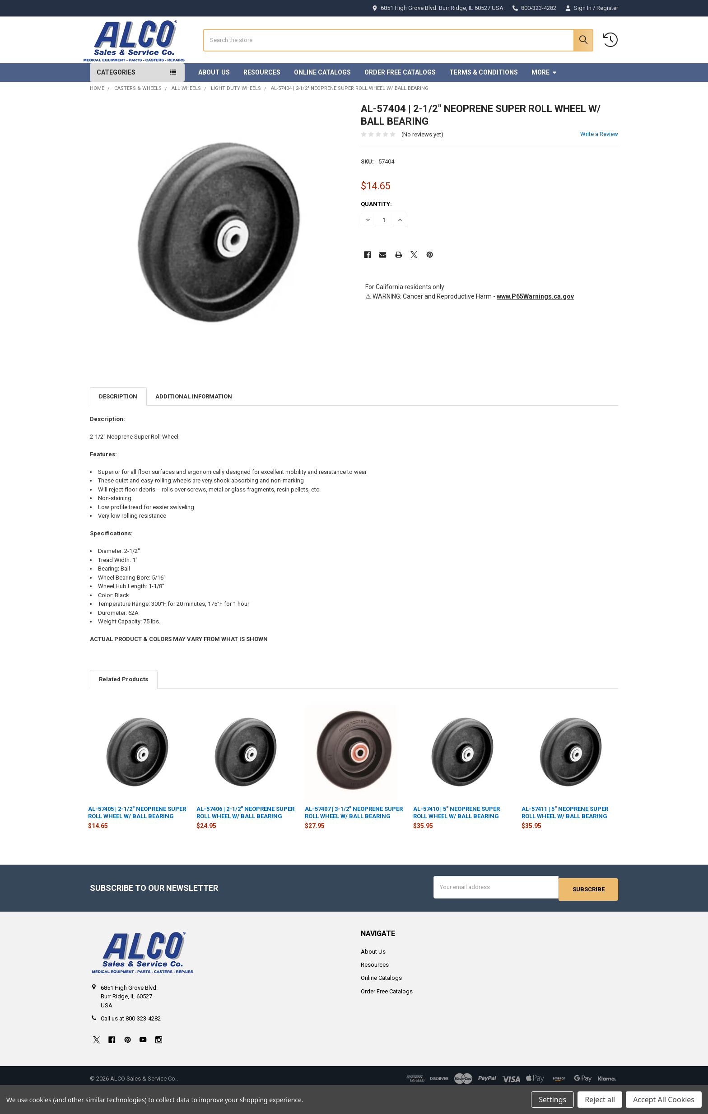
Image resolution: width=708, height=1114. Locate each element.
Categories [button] (116, 97)
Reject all (600, 1100)
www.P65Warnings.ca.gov (535, 321)
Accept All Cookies (663, 1100)
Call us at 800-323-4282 (131, 1042)
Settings (552, 1100)
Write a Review (599, 159)
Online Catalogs (322, 97)
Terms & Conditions (483, 97)
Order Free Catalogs (400, 97)
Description (118, 421)
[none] (219, 257)
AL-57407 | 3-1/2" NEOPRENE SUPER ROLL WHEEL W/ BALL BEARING (354, 838)
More (544, 97)
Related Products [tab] (123, 705)
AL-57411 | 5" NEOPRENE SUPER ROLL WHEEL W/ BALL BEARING (565, 838)
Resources (261, 97)
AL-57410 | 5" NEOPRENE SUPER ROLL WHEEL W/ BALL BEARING (456, 838)
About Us (214, 97)
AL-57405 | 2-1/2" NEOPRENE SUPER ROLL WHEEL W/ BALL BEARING (137, 838)
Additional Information (193, 421)
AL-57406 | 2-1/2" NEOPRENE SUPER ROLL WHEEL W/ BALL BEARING (245, 838)
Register (607, 8)
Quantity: (376, 229)
